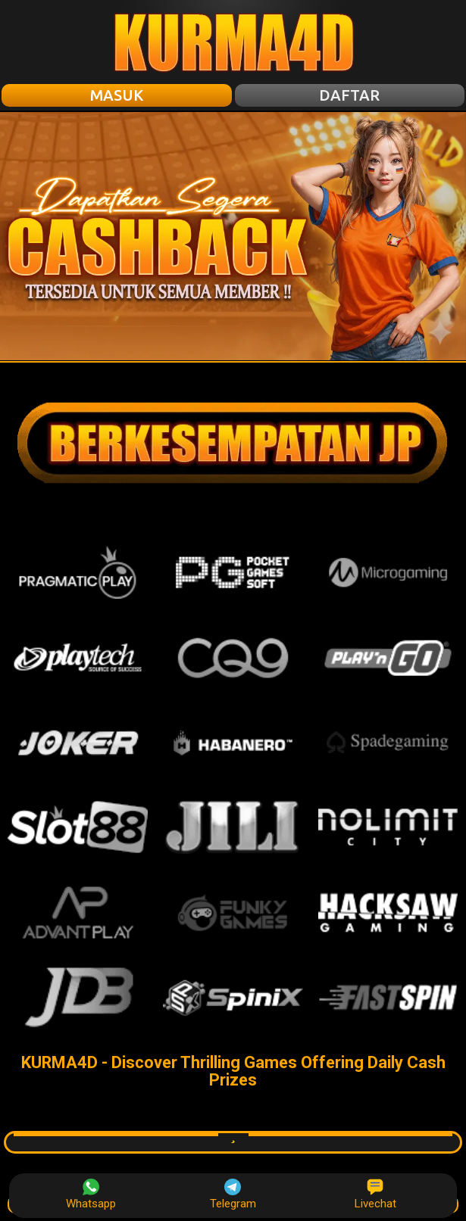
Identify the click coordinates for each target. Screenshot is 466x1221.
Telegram (233, 1194)
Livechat (375, 1194)
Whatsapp (91, 1194)
